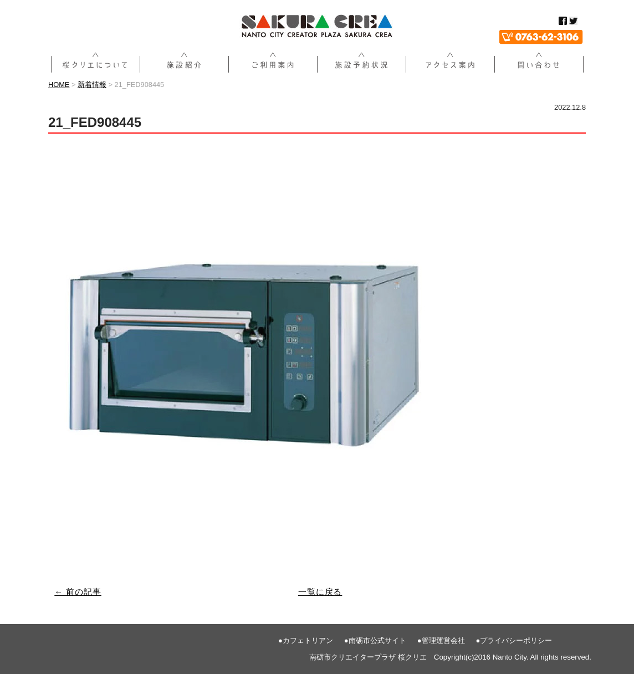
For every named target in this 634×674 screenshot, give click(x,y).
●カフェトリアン (305, 640)
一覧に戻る (320, 592)
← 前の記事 (77, 592)
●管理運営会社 (441, 640)
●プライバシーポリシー (514, 640)
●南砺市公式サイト (375, 640)
